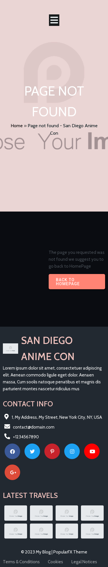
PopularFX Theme (70, 552)
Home (17, 125)
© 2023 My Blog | (37, 552)
